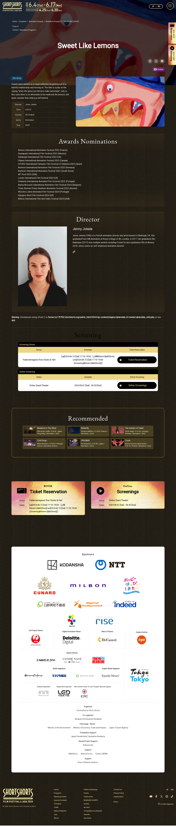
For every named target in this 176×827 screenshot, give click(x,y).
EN (159, 6)
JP (153, 6)
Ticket (56, 809)
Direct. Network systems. (88, 764)
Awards (87, 816)
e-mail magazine (167, 805)
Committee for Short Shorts (88, 712)
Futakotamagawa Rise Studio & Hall (39, 360)
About (56, 819)
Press (116, 803)
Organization (118, 798)
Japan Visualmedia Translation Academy (88, 738)
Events (86, 795)
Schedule (57, 805)
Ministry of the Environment (59, 729)
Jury (55, 816)
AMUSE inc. (73, 755)
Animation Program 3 (25, 30)
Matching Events (60, 798)
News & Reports (60, 812)
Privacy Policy (119, 795)
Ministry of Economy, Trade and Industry (90, 729)
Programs (57, 795)
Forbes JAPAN (101, 755)
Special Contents (60, 802)
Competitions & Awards (93, 812)
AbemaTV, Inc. (87, 755)
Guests (86, 805)
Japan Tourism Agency (119, 729)
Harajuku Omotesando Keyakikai (88, 720)
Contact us (118, 791)
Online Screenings (137, 385)
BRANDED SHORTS (91, 802)
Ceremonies (88, 798)
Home (56, 791)
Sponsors (87, 819)
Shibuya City (88, 746)
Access (87, 809)
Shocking (17, 78)
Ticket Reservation (137, 360)
